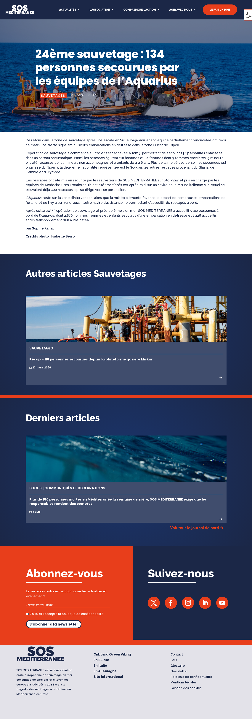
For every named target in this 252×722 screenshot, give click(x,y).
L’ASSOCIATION (99, 9)
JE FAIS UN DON (220, 9)
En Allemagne (105, 671)
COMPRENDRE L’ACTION (139, 9)
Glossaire (178, 665)
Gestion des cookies (186, 688)
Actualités (67, 9)
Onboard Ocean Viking (112, 654)
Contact (177, 654)
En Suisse (101, 660)
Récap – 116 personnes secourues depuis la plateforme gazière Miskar (91, 359)
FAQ (174, 660)
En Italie (100, 665)
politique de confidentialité (82, 614)
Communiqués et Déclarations (74, 488)
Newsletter (179, 671)
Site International (108, 677)
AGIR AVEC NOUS (180, 9)
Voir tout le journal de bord (194, 528)
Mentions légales (184, 682)
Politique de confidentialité (191, 677)
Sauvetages (53, 95)
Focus (35, 488)
